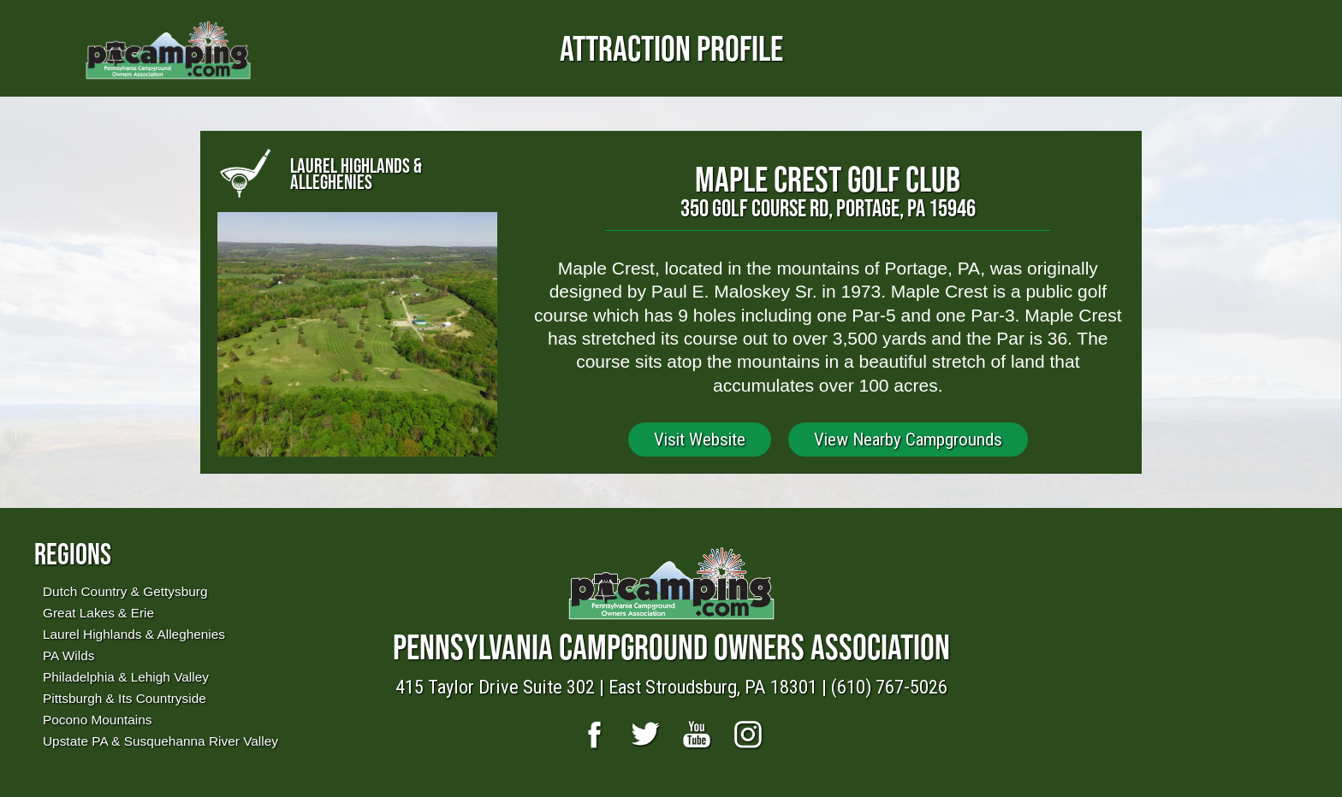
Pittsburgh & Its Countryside (124, 698)
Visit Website (699, 439)
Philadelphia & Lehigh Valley (126, 677)
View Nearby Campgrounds (908, 439)
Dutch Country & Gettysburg (125, 591)
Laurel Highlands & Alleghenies (134, 634)
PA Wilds (68, 655)
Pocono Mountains (97, 719)
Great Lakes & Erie (98, 612)
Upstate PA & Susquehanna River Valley (160, 741)
